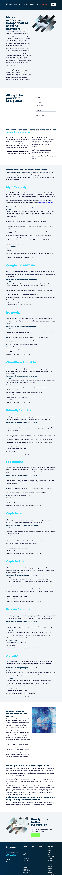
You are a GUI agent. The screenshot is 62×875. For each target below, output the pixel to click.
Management (50, 852)
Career (49, 854)
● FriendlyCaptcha (40, 105)
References (50, 866)
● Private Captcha (40, 115)
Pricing (20, 4)
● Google (38, 97)
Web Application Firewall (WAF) (46, 202)
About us (49, 850)
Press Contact (50, 860)
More (23, 862)
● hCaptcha (38, 100)
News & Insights (51, 856)
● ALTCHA (38, 118)
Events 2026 (50, 858)
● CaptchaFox (39, 112)
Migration (49, 870)
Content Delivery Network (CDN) (36, 204)
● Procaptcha (39, 107)
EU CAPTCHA (25, 860)
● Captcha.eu (39, 110)
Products (15, 4)
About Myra (32, 4)
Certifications (50, 868)
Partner (26, 4)
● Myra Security (39, 95)
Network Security (26, 867)
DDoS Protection (10, 204)
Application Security (26, 849)
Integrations (50, 872)
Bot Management (18, 204)
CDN (23, 856)
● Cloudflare (39, 102)
